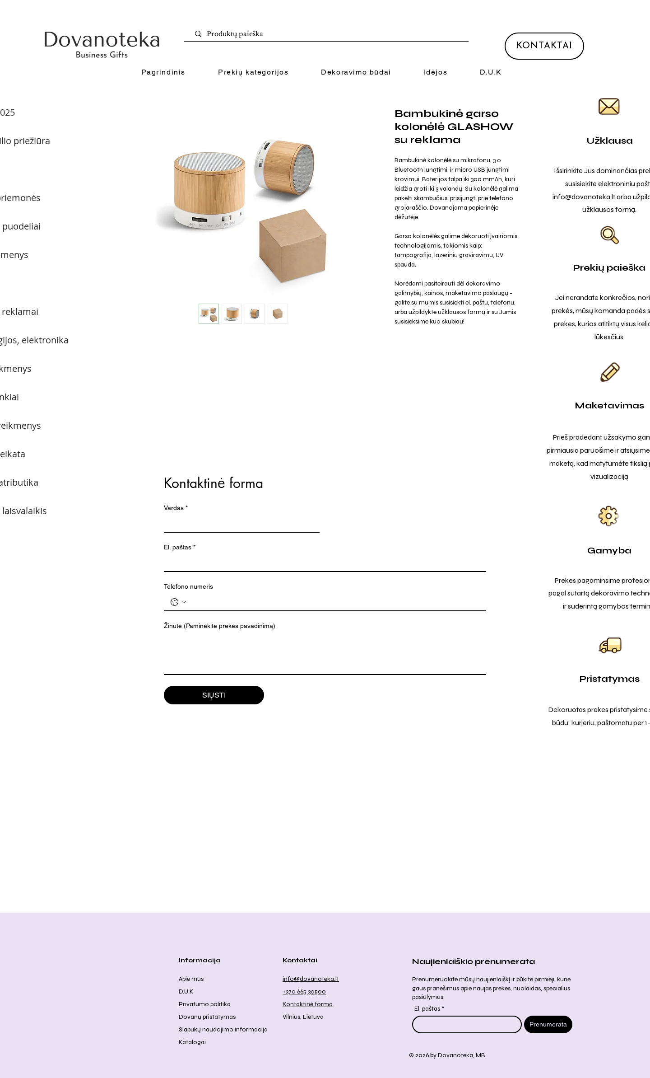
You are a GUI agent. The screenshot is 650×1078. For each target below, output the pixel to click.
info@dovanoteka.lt (583, 196)
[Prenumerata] (548, 1024)
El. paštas (179, 547)
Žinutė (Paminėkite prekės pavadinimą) (219, 625)
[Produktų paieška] (328, 34)
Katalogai (192, 1042)
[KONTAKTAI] (544, 46)
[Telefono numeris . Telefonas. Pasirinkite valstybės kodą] (178, 602)
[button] (253, 72)
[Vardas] (239, 524)
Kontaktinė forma (308, 1004)
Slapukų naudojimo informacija (223, 1029)
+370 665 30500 (304, 991)
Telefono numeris (188, 586)
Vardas (176, 508)
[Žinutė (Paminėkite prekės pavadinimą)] (325, 653)
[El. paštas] (322, 563)
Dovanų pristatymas (207, 1017)
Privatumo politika (205, 1004)
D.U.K (186, 991)
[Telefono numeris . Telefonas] (334, 602)
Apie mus (191, 979)
